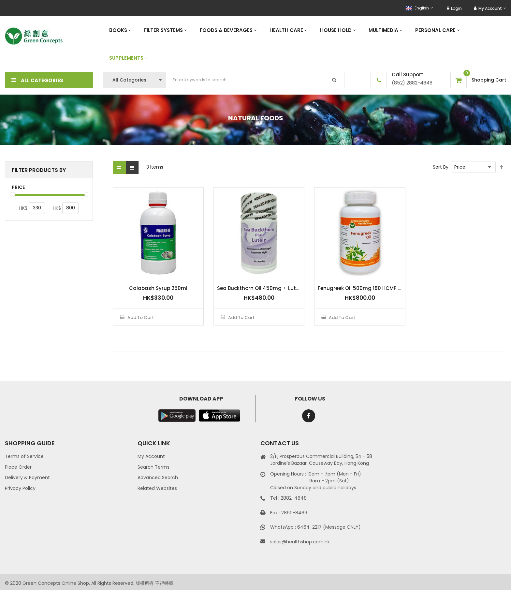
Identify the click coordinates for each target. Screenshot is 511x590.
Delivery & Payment (27, 477)
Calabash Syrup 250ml (158, 288)
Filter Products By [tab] (39, 170)
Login (454, 8)
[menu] (304, 44)
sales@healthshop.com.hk (300, 541)
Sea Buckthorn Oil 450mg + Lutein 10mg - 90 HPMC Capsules (294, 288)
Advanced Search (158, 477)
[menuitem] (120, 30)
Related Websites (157, 488)
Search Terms (153, 467)
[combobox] (255, 80)
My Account (151, 456)
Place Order (18, 467)
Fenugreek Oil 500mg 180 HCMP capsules (369, 288)
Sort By (440, 167)
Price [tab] (18, 187)
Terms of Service (24, 456)
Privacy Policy (20, 488)
